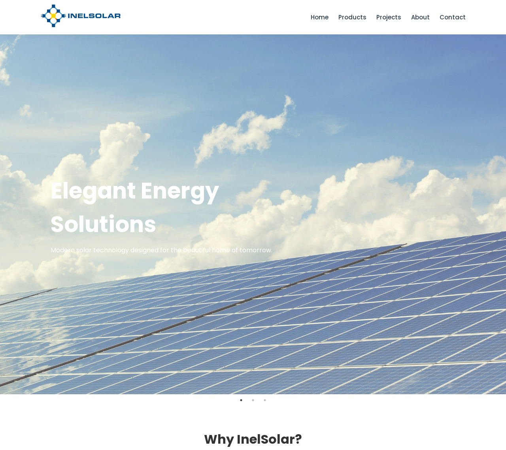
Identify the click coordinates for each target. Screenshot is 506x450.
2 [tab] (253, 400)
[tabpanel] (253, 214)
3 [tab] (265, 400)
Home (320, 17)
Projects (388, 17)
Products (352, 17)
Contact (453, 17)
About (420, 17)
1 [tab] (241, 400)
